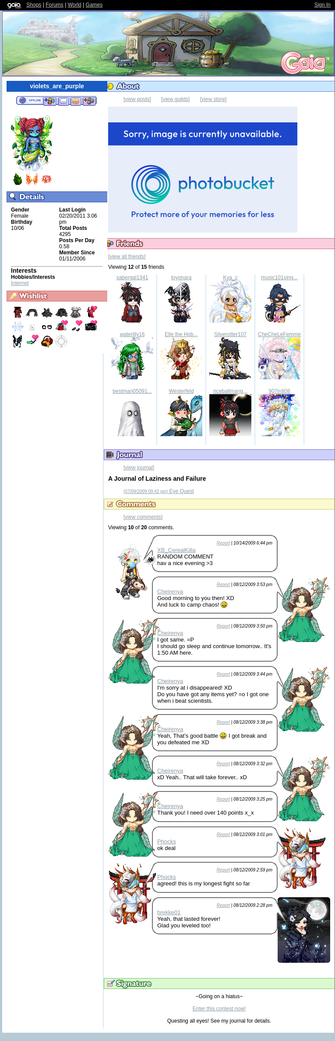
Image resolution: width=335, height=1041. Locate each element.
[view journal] (138, 468)
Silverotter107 (230, 334)
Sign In (322, 5)
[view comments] (142, 517)
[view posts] (137, 99)
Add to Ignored (89, 101)
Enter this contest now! (219, 1009)
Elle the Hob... (181, 334)
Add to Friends (49, 101)
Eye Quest (158, 491)
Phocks (166, 841)
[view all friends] (126, 256)
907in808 (279, 391)
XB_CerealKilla (176, 550)
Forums (54, 5)
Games (94, 5)
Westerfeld (181, 391)
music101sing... (279, 277)
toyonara (181, 277)
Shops (33, 5)
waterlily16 (132, 334)
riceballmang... (230, 391)
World (74, 5)
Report (223, 543)
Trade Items (76, 101)
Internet (20, 283)
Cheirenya (170, 591)
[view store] (213, 99)
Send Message (63, 101)
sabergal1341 (132, 277)
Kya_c (230, 277)
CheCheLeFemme (279, 334)
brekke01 (168, 912)
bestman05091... (132, 391)
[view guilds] (175, 99)
